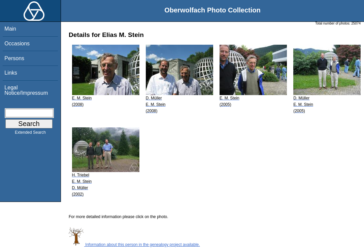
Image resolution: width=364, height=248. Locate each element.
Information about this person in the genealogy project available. (134, 244)
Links (10, 73)
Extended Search (30, 134)
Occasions (17, 43)
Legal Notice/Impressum (26, 90)
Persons (14, 58)
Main (10, 29)
